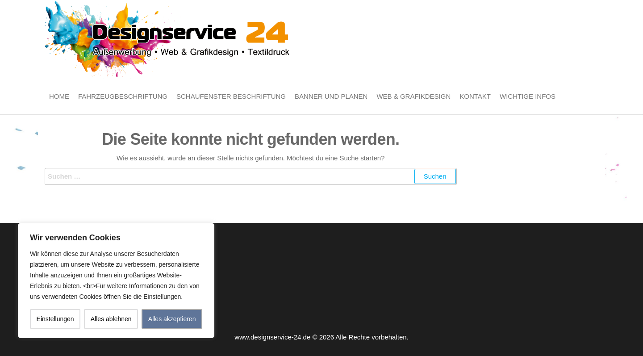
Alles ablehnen (111, 318)
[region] (116, 280)
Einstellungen (55, 318)
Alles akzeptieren (172, 318)
